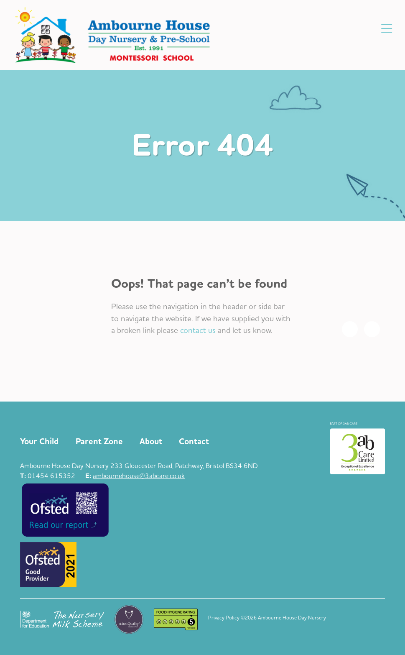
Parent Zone (99, 441)
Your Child (39, 441)
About (151, 441)
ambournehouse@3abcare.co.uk (139, 475)
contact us (198, 330)
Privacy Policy (223, 617)
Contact (194, 441)
